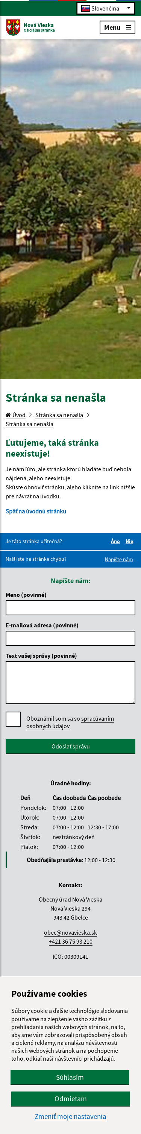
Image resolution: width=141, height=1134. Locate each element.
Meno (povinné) (26, 594)
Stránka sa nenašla (59, 415)
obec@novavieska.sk (70, 932)
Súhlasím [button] (70, 1077)
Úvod (16, 415)
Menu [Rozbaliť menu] (117, 27)
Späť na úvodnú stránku (36, 511)
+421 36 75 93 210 (70, 941)
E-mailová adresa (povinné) (42, 625)
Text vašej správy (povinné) (41, 655)
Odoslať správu (71, 746)
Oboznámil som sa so (70, 722)
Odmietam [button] (71, 1098)
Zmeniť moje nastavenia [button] (70, 1116)
